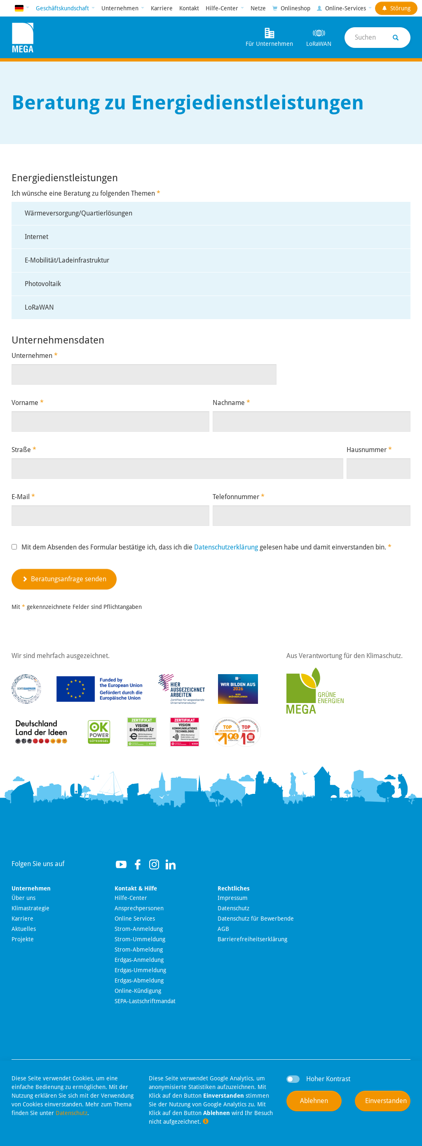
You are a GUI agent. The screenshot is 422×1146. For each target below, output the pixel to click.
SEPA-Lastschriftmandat (145, 1001)
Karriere (162, 8)
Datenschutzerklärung (226, 547)
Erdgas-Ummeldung (140, 970)
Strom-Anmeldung (139, 929)
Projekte (23, 939)
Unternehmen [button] (120, 8)
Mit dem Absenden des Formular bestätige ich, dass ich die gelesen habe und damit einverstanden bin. (206, 547)
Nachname (231, 403)
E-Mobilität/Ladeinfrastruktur (67, 260)
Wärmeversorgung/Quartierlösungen (78, 213)
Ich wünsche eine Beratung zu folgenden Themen (86, 193)
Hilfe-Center (131, 898)
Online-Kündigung (138, 990)
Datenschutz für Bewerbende (256, 918)
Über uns (23, 898)
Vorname (28, 403)
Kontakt (189, 8)
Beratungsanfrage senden (64, 579)
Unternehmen (35, 356)
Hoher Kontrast (328, 1079)
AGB (223, 929)
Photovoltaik (43, 284)
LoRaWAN (318, 36)
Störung (396, 8)
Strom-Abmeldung (139, 949)
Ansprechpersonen (139, 908)
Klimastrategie (30, 908)
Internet (36, 237)
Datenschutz (233, 908)
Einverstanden (386, 1101)
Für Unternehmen (269, 36)
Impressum (233, 898)
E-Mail (23, 497)
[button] (22, 8)
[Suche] (377, 37)
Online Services (135, 918)
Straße (24, 450)
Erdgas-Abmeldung (139, 980)
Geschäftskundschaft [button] (63, 8)
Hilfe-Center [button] (223, 8)
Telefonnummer (239, 497)
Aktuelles (24, 929)
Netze (258, 8)
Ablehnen (314, 1101)
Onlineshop (291, 8)
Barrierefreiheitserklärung (252, 939)
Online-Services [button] (342, 8)
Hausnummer (369, 450)
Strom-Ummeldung (140, 939)
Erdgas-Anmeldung (139, 960)
